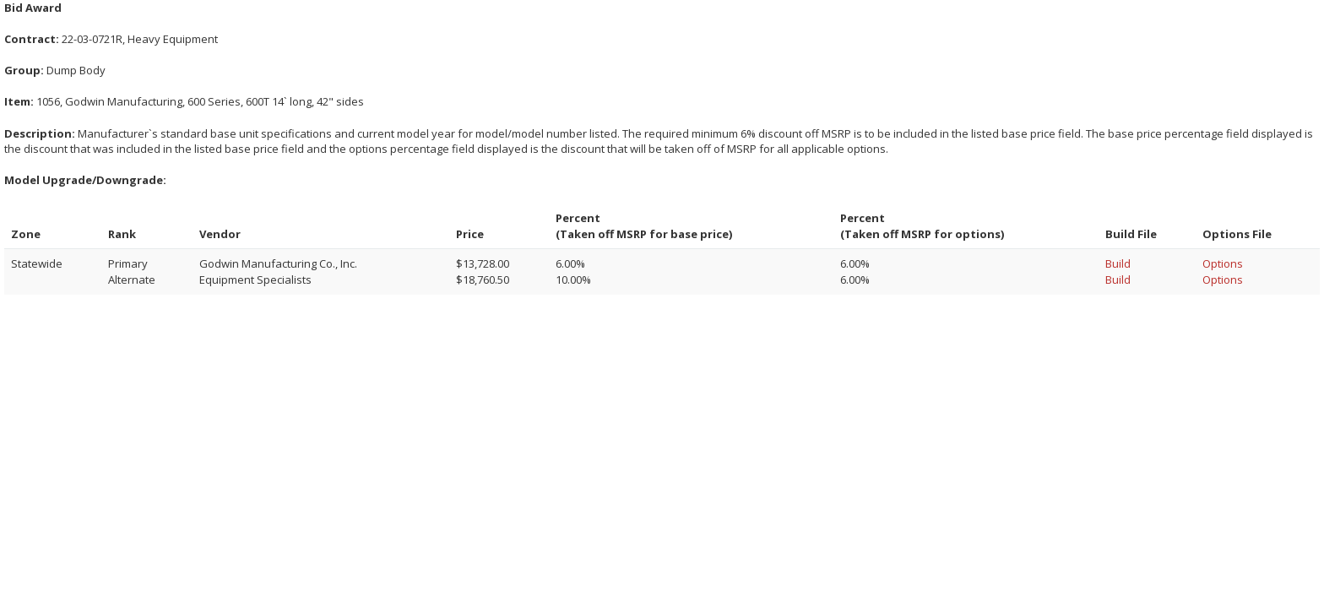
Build (1118, 263)
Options (1222, 263)
